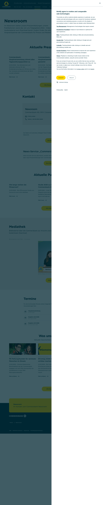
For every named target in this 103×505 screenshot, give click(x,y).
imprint (92, 69)
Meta (58, 35)
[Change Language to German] (100, 3)
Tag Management (61, 26)
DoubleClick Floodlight (63, 29)
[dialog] (51, 252)
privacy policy (80, 69)
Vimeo (58, 56)
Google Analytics (61, 50)
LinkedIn (59, 45)
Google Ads (60, 40)
